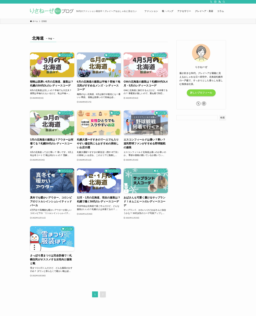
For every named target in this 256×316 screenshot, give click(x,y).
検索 (222, 117)
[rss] (219, 2)
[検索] (224, 2)
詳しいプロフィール (201, 92)
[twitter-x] (211, 2)
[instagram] (215, 2)
